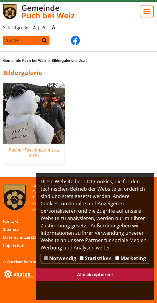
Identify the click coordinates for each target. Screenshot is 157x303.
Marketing (130, 258)
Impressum (13, 245)
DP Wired (144, 296)
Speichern (65, 286)
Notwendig (60, 258)
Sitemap (11, 229)
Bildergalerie (63, 60)
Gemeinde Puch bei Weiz (24, 60)
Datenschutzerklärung (24, 237)
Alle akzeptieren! (95, 274)
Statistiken (96, 258)
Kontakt (10, 221)
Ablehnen (124, 286)
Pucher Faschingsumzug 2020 (34, 152)
